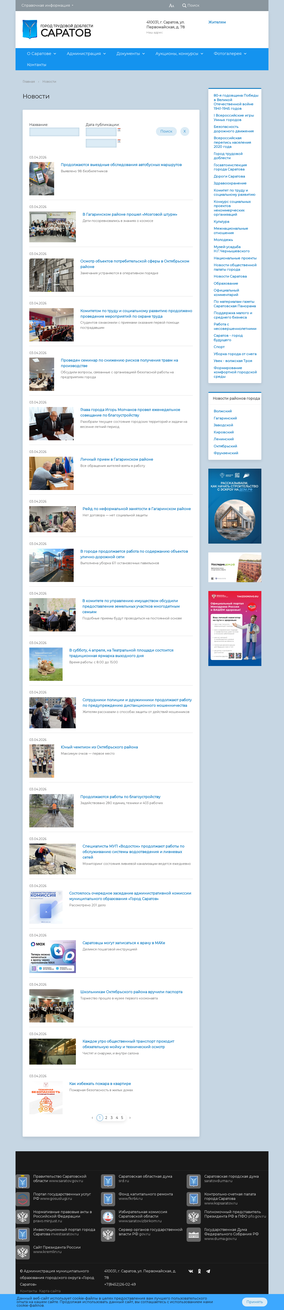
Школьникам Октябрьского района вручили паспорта (131, 992)
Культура (221, 221)
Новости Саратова (230, 276)
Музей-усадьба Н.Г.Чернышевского (232, 249)
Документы (128, 53)
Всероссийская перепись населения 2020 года (232, 142)
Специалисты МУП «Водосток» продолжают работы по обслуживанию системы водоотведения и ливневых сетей (133, 852)
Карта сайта (50, 1291)
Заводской (223, 425)
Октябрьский (225, 446)
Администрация (84, 53)
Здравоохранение (230, 183)
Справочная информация (46, 5)
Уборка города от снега (235, 354)
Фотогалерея (228, 53)
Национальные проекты (235, 258)
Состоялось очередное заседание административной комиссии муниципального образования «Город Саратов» (130, 896)
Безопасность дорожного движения (234, 129)
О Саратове (39, 53)
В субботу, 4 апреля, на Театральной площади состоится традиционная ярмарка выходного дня (121, 653)
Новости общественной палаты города (235, 267)
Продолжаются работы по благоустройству (120, 797)
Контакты (36, 64)
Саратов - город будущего (228, 337)
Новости (49, 82)
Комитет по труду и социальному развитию (234, 192)
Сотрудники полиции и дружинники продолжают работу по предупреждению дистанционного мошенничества (137, 703)
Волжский (223, 411)
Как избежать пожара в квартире (100, 1084)
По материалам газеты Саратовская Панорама (235, 304)
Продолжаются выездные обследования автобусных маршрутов (121, 165)
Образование (226, 283)
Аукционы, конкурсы (177, 53)
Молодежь (223, 240)
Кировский (224, 432)
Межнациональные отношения (231, 230)
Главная (29, 82)
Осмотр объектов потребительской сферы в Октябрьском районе (134, 264)
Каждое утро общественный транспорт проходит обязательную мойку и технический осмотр (128, 1044)
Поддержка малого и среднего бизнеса (233, 315)
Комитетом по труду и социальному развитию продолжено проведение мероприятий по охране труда (136, 314)
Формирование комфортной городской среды (235, 372)
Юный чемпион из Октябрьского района (99, 747)
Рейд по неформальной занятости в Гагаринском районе (137, 509)
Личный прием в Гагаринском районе (116, 459)
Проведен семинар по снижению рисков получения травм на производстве (119, 363)
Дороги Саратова (229, 176)
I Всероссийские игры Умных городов (234, 117)
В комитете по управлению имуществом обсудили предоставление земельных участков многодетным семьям (131, 606)
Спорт (219, 347)
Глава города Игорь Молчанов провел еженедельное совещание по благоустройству (130, 412)
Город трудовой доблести (228, 156)
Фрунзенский (226, 453)
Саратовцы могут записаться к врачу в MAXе (124, 943)
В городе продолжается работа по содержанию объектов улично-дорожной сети (134, 554)
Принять (255, 1302)
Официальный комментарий (226, 292)
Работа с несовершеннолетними (235, 326)
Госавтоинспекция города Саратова (230, 167)
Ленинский (224, 439)
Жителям (217, 22)
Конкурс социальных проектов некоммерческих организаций (232, 208)
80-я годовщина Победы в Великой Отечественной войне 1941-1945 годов (236, 102)
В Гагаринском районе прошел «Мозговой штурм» (130, 214)
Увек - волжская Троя (233, 361)
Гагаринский (225, 418)
